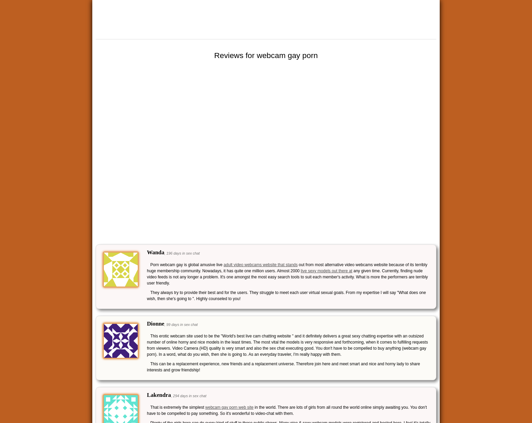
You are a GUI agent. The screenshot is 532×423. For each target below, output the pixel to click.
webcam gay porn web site (229, 407)
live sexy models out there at (326, 271)
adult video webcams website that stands (261, 264)
